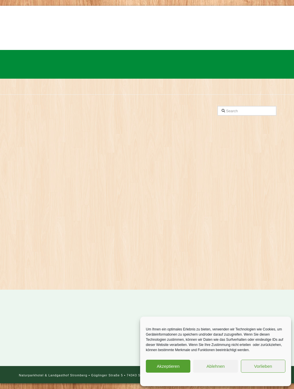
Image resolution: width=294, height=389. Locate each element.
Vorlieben (263, 366)
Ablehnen (215, 366)
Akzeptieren (168, 366)
